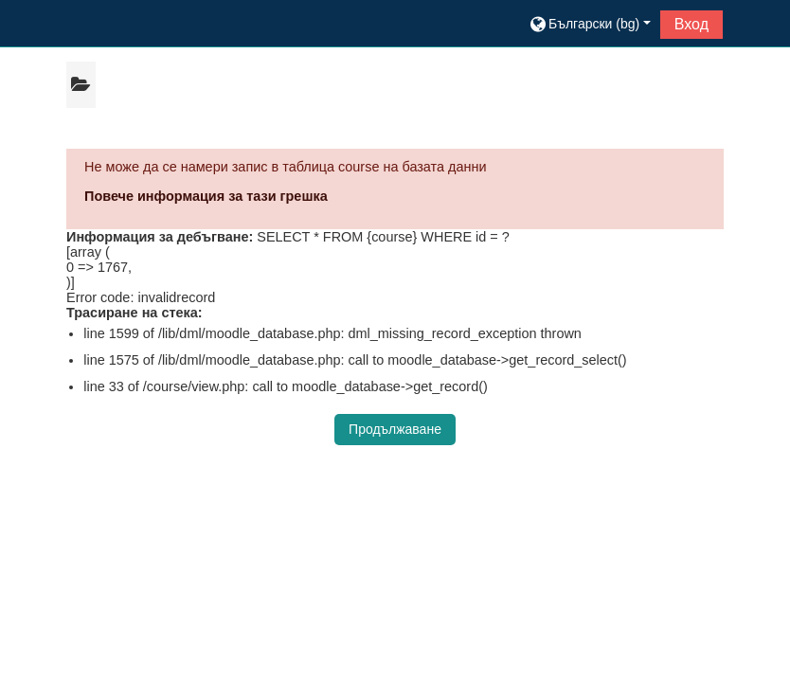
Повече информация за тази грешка (206, 196)
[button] (589, 23)
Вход (691, 24)
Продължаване (395, 429)
